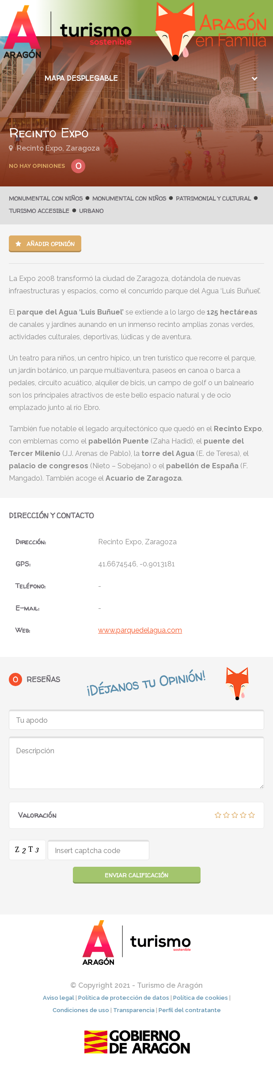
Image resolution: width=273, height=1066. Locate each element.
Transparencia (134, 1010)
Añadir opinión (45, 244)
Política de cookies (200, 997)
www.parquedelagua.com (140, 630)
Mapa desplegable (81, 78)
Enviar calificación (136, 875)
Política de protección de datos (123, 997)
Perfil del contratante (190, 1010)
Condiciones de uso (81, 1010)
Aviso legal (58, 997)
